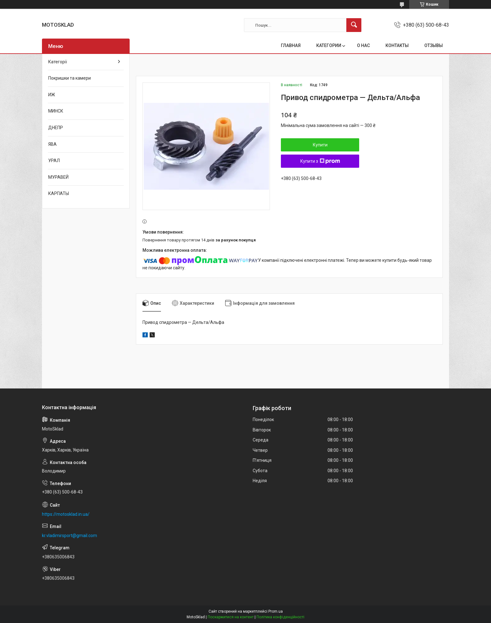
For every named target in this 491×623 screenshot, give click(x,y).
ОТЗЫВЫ (433, 45)
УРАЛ (54, 160)
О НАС (363, 45)
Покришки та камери (69, 78)
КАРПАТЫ (58, 193)
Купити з (320, 161)
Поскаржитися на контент (231, 617)
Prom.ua (275, 611)
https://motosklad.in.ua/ (66, 514)
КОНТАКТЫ (397, 45)
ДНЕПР (55, 127)
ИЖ (51, 94)
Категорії (57, 61)
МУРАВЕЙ (58, 177)
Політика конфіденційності (280, 617)
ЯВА (52, 144)
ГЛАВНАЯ (291, 45)
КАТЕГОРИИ (328, 45)
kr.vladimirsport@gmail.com (69, 535)
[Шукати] (353, 25)
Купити (320, 144)
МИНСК (55, 111)
